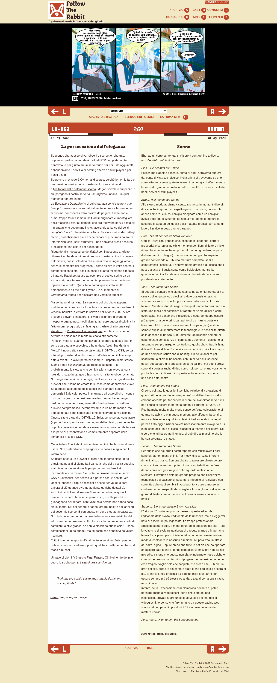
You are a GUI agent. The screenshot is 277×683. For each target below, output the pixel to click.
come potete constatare (120, 417)
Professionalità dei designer (84, 331)
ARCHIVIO (179, 10)
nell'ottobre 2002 (110, 312)
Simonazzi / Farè (220, 663)
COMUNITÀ (218, 10)
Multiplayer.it (169, 191)
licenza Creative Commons (214, 667)
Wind (211, 182)
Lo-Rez (54, 597)
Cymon (145, 634)
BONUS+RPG (177, 17)
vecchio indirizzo (61, 312)
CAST (199, 10)
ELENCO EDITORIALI (139, 117)
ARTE (199, 17)
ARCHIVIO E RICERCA (103, 117)
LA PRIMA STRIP (174, 117)
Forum (215, 455)
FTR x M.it (219, 17)
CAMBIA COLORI (216, 2)
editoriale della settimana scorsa (75, 189)
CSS (79, 436)
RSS (149, 648)
